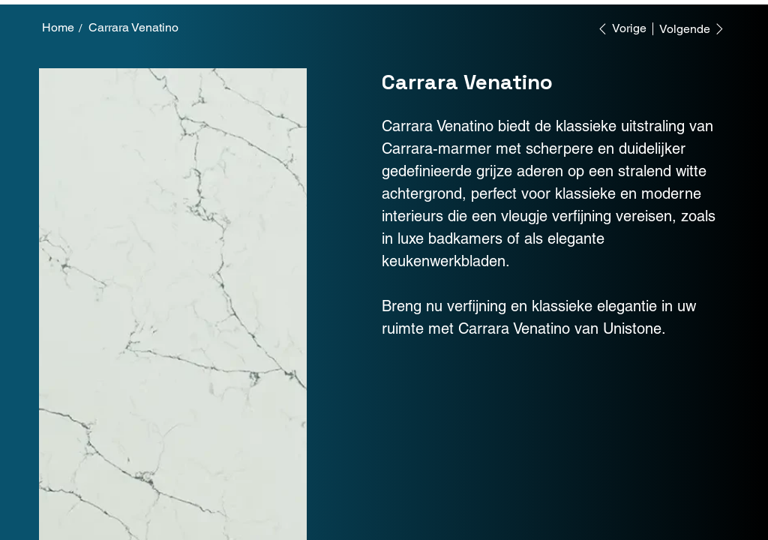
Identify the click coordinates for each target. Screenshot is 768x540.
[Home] (58, 27)
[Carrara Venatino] (133, 27)
